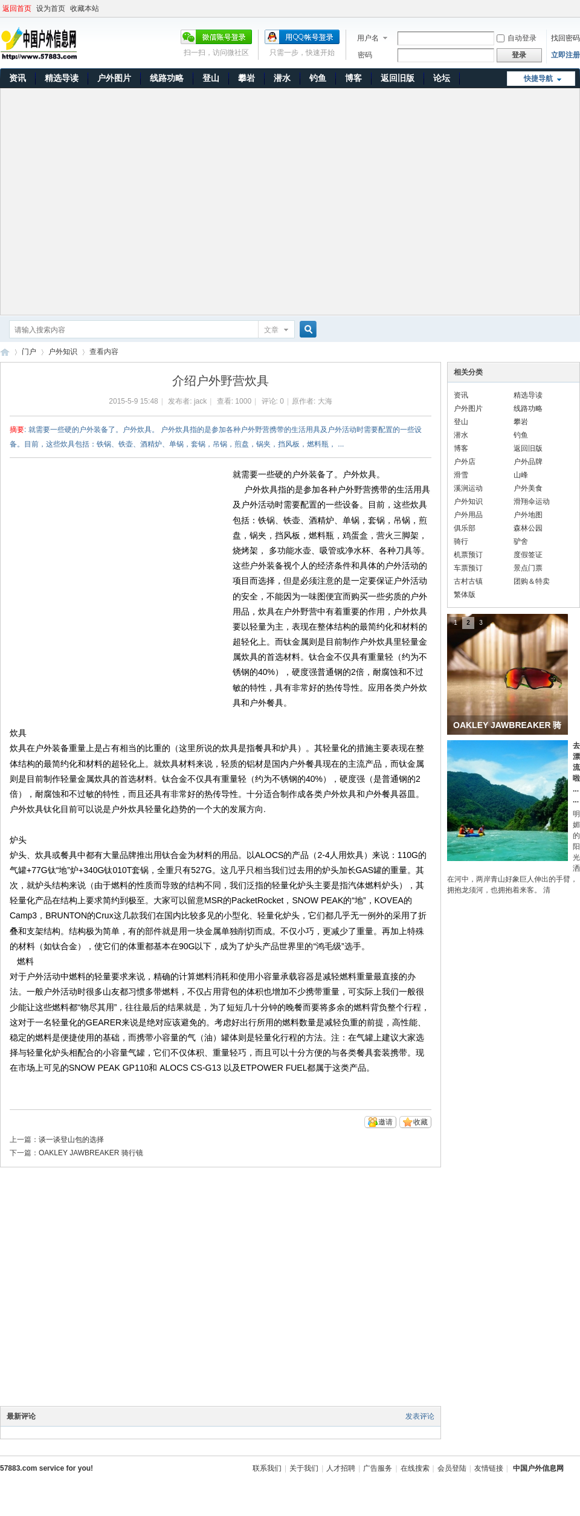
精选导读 (62, 78)
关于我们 (303, 1468)
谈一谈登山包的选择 (71, 1139)
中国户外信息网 (5, 352)
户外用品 (468, 515)
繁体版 (464, 594)
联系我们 (267, 1468)
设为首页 (50, 8)
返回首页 (16, 8)
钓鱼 (317, 78)
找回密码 (565, 38)
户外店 (464, 461)
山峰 (521, 475)
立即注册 (565, 55)
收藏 (420, 1122)
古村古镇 (468, 581)
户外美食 (528, 488)
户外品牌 (528, 461)
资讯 (17, 78)
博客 (353, 78)
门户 (29, 351)
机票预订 (468, 554)
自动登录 (516, 38)
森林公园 (528, 528)
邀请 (385, 1122)
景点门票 (528, 568)
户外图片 (114, 78)
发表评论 (419, 1416)
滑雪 (461, 475)
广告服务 (377, 1468)
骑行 (461, 541)
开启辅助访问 (577, 8)
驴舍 (521, 541)
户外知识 (62, 351)
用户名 (368, 38)
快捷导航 (538, 78)
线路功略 (167, 78)
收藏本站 (84, 8)
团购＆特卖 (532, 581)
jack (200, 401)
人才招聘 (340, 1468)
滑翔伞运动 (532, 501)
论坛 (441, 78)
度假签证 (528, 554)
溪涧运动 (468, 488)
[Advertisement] (113, 201)
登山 (210, 78)
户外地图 (528, 515)
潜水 (282, 78)
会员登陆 (451, 1468)
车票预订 (468, 568)
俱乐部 (464, 528)
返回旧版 (397, 78)
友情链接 (488, 1468)
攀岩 (246, 78)
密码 (365, 55)
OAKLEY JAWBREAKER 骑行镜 (91, 1153)
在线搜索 (415, 1468)
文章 (271, 330)
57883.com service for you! (46, 1468)
